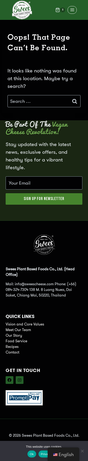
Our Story (14, 335)
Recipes (12, 346)
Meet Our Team (18, 329)
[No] (82, 451)
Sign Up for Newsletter (44, 198)
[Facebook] (9, 380)
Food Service (16, 341)
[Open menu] (72, 10)
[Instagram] (19, 380)
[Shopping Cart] (60, 10)
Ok (32, 454)
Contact (12, 352)
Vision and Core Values (25, 324)
